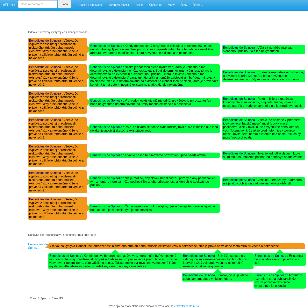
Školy (183, 4)
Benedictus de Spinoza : (46, 40)
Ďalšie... (198, 4)
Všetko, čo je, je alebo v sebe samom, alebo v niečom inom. (216, 277)
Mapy (171, 4)
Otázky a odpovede (90, 4)
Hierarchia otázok (118, 4)
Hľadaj (64, 4)
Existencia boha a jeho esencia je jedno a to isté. (278, 259)
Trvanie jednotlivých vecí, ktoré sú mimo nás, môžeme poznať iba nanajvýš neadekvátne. (263, 155)
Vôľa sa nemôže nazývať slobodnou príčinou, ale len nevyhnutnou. (257, 49)
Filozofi (139, 4)
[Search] (37, 4)
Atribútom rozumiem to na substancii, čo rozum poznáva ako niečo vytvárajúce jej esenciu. (278, 280)
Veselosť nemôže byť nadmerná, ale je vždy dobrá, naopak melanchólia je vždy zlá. (263, 181)
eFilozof (9, 5)
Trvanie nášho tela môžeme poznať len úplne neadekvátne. (166, 155)
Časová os (155, 4)
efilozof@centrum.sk (186, 306)
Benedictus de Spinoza (38, 246)
